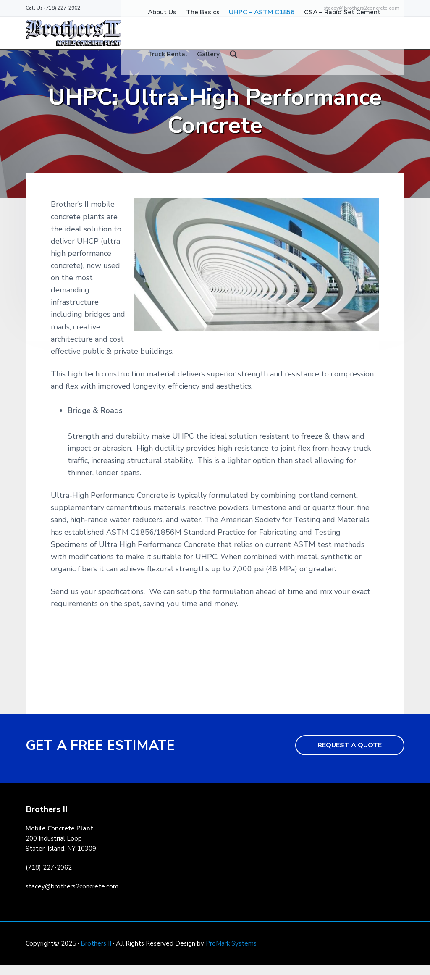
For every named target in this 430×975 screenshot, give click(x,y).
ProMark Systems (231, 953)
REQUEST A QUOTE (349, 755)
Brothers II (96, 953)
